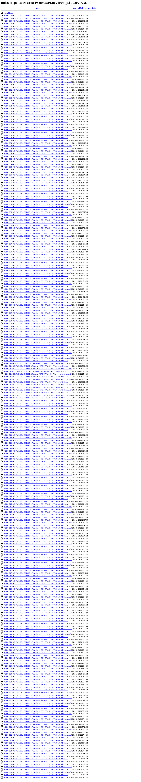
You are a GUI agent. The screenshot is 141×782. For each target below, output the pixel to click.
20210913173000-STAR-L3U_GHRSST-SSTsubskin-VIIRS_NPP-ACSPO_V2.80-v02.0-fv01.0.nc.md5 (38, 576)
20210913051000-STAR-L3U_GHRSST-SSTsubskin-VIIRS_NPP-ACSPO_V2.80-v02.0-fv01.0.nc (36, 180)
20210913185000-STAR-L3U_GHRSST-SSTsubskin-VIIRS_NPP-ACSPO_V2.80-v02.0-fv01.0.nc (36, 615)
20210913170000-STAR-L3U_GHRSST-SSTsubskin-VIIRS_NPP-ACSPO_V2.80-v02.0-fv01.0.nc (36, 557)
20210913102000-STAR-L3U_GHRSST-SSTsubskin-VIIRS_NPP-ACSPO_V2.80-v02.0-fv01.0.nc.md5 (38, 347)
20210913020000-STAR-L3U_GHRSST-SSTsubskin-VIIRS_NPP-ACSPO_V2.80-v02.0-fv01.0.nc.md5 (38, 82)
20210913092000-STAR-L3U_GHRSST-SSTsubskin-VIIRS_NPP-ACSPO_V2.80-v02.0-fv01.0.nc (36, 313)
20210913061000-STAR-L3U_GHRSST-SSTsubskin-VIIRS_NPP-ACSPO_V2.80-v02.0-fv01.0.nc (36, 212)
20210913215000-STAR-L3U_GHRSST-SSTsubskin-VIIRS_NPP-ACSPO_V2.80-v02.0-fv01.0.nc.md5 (38, 714)
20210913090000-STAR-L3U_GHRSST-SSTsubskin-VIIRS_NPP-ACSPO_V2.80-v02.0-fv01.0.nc (36, 302)
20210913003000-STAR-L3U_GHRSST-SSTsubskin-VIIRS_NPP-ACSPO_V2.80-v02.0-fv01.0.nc (36, 31)
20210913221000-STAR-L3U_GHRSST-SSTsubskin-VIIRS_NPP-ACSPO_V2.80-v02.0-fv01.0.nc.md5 (38, 724)
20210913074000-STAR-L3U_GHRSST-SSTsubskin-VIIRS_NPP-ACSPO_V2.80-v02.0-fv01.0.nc (36, 260)
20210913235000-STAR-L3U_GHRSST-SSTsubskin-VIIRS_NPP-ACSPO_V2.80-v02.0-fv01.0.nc (36, 775)
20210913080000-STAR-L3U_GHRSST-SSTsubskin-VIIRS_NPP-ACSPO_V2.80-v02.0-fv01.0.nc (36, 270)
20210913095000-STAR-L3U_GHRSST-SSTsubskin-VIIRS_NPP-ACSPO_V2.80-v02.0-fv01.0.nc (36, 329)
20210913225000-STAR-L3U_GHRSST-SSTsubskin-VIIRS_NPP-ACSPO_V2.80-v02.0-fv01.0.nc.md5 (38, 745)
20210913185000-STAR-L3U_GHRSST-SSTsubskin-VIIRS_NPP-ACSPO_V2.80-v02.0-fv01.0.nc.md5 (38, 618)
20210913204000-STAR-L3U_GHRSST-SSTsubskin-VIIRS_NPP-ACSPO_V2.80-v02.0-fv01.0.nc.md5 (38, 676)
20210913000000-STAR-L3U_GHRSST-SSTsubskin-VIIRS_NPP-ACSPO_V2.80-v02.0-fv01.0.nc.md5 (38, 18)
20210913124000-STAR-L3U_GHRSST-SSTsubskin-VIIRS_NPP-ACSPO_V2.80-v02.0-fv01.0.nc (36, 419)
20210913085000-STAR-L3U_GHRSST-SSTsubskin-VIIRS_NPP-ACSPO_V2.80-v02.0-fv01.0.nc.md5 (38, 300)
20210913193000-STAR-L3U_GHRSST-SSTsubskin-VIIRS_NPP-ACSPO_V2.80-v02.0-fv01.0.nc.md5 (38, 639)
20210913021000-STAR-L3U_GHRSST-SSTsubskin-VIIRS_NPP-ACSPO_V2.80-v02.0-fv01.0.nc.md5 (38, 87)
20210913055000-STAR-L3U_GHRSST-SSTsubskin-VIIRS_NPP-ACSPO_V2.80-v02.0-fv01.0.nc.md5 (38, 204)
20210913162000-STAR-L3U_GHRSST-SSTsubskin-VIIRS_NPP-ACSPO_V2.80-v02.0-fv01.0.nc (36, 536)
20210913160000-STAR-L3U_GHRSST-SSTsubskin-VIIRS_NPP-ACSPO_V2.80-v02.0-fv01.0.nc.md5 (38, 528)
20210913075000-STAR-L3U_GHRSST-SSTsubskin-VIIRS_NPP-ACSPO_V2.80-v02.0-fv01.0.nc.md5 (38, 268)
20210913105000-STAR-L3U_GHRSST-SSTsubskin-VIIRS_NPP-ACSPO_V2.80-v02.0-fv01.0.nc (36, 361)
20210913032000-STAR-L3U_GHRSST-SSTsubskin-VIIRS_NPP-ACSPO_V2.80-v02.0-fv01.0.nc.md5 (38, 124)
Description (92, 8)
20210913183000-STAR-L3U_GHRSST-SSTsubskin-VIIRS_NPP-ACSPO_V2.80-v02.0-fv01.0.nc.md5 (38, 607)
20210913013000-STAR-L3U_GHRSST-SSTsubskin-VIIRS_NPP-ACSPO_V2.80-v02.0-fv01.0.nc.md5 (38, 66)
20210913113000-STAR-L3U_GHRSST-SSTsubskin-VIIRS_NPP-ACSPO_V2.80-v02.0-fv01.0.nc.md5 (38, 384)
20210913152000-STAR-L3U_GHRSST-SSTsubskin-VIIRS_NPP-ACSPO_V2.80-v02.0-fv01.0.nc (36, 504)
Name (38, 8)
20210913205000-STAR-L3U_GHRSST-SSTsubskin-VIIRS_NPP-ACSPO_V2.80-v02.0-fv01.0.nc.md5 (38, 682)
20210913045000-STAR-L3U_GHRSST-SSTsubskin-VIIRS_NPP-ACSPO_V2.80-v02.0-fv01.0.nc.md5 (38, 172)
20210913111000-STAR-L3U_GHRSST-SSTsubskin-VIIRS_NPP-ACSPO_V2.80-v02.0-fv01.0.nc (36, 371)
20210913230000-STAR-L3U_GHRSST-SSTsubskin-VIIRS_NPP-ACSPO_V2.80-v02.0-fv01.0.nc (36, 748)
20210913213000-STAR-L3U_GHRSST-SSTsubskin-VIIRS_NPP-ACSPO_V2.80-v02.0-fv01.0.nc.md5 (38, 703)
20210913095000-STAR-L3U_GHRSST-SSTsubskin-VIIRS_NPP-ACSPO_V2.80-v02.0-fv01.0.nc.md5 (38, 331)
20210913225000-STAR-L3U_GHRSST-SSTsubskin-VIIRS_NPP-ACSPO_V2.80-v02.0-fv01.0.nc (36, 743)
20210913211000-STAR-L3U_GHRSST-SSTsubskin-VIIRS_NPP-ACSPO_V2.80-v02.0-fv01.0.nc (36, 690)
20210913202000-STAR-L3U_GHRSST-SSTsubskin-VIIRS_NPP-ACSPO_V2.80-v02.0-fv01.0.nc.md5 (38, 666)
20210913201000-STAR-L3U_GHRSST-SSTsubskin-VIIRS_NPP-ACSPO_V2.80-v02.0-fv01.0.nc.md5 (38, 661)
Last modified (78, 8)
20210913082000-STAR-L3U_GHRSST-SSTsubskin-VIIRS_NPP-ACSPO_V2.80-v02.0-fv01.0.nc (36, 281)
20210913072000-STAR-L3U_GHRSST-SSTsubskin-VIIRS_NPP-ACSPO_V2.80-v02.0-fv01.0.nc (36, 249)
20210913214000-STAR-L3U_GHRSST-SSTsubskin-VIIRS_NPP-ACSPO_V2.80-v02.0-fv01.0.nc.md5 (38, 708)
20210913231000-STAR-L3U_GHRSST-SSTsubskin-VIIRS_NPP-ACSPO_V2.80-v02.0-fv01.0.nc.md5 (38, 756)
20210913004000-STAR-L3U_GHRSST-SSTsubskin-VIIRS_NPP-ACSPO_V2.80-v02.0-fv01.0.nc (36, 37)
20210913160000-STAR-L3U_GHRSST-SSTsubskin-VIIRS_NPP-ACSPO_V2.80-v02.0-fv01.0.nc (36, 525)
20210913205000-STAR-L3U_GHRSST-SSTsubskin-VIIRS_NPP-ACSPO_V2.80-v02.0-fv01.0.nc (36, 679)
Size (86, 8)
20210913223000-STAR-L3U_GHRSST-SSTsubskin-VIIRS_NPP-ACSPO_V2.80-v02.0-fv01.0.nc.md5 (38, 735)
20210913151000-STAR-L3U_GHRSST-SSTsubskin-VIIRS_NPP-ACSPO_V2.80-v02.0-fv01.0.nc (36, 499)
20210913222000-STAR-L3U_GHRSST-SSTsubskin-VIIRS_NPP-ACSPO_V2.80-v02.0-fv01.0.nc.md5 (38, 730)
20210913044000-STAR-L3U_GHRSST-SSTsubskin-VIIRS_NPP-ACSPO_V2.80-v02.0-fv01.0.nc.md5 (38, 167)
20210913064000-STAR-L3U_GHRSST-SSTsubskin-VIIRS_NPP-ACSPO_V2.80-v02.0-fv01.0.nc (36, 228)
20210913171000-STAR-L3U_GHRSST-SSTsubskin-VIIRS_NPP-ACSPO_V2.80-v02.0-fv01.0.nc (36, 562)
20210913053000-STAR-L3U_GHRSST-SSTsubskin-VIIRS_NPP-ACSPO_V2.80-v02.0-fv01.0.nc (36, 191)
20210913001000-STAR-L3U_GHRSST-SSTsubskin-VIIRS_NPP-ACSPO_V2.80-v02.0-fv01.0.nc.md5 (38, 24)
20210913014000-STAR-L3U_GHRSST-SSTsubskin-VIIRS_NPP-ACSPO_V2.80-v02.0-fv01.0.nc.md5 (38, 71)
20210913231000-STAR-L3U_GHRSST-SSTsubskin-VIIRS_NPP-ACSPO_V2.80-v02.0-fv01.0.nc (36, 753)
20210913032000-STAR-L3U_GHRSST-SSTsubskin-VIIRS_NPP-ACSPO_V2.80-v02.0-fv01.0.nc (36, 122)
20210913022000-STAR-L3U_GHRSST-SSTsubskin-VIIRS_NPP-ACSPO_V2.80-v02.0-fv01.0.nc (36, 90)
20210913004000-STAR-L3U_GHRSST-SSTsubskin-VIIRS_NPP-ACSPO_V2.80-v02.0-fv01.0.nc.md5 (38, 39)
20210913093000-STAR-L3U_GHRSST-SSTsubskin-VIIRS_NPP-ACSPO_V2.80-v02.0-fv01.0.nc (36, 318)
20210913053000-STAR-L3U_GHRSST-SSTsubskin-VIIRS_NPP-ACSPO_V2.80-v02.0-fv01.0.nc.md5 (38, 193)
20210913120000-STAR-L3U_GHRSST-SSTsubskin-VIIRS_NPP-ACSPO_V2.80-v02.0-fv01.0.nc (36, 398)
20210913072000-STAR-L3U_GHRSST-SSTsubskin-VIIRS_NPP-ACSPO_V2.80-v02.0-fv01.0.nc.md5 (38, 252)
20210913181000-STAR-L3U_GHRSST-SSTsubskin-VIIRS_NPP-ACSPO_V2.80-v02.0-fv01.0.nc (36, 594)
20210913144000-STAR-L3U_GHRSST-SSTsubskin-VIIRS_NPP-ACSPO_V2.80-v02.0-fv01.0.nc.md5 (38, 485)
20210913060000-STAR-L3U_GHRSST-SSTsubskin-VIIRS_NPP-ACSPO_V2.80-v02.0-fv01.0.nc (36, 207)
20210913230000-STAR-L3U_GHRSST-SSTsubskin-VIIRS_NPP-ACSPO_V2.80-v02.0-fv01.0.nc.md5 (38, 751)
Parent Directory (9, 13)
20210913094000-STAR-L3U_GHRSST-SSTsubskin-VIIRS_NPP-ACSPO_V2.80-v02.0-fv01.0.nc (36, 323)
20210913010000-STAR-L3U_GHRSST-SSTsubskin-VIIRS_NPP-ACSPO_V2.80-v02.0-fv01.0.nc (36, 47)
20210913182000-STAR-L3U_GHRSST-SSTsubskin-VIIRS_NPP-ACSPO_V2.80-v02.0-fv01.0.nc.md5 (38, 602)
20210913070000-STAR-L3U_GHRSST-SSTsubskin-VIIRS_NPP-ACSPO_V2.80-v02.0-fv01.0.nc (36, 239)
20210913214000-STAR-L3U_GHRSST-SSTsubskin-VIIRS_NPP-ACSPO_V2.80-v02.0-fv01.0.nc (36, 706)
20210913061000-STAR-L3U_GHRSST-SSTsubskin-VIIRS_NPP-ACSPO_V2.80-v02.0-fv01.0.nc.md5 (38, 215)
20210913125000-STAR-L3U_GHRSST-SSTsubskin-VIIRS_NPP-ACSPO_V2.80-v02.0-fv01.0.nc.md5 (38, 427)
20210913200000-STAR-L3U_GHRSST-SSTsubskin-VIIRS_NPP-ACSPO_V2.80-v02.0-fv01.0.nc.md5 (38, 655)
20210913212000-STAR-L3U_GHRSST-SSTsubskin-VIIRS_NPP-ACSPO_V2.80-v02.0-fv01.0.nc (36, 695)
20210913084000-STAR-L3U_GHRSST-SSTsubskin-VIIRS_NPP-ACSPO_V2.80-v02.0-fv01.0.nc (36, 292)
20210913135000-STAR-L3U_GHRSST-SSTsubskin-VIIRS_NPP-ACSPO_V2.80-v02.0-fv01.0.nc (36, 456)
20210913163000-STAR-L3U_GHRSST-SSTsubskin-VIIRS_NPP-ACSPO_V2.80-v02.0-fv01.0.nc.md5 (38, 544)
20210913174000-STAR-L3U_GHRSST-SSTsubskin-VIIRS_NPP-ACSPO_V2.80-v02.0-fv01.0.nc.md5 (38, 581)
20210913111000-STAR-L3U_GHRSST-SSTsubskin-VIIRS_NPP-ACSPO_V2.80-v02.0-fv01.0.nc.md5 (38, 374)
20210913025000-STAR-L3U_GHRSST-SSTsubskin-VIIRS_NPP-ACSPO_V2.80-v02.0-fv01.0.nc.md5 (38, 108)
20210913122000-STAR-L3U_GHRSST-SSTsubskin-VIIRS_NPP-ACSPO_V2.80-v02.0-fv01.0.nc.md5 (38, 411)
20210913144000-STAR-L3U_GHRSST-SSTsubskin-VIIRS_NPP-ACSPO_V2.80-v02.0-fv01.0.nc (36, 483)
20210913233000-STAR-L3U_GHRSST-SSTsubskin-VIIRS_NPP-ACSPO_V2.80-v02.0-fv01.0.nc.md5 (38, 767)
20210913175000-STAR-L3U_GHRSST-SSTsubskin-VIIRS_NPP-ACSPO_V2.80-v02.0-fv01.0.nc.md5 (38, 586)
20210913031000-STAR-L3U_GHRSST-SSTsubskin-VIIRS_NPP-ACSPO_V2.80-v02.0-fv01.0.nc (36, 116)
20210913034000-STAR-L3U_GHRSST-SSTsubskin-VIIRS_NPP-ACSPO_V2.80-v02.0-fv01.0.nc (36, 132)
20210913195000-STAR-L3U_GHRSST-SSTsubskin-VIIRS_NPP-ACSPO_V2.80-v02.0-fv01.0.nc (36, 647)
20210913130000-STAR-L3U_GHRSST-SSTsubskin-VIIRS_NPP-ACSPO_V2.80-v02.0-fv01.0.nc (36, 430)
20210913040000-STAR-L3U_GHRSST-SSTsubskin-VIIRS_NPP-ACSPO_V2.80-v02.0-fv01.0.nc (36, 143)
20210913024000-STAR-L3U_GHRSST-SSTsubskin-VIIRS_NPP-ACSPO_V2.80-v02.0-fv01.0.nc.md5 (38, 103)
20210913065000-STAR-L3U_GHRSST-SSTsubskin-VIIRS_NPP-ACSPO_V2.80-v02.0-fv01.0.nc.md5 (38, 236)
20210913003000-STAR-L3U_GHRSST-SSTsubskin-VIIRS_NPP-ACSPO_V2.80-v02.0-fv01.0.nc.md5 (38, 34)
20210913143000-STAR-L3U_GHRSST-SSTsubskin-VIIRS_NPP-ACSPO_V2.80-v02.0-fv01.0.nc (36, 477)
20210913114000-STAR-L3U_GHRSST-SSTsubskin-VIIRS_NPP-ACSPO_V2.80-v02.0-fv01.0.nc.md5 (38, 390)
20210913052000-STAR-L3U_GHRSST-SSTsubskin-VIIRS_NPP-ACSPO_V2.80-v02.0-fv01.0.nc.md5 (38, 188)
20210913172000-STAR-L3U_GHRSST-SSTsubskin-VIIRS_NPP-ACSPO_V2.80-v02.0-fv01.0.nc (36, 568)
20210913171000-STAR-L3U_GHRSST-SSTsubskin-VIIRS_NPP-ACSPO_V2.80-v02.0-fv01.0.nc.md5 (38, 565)
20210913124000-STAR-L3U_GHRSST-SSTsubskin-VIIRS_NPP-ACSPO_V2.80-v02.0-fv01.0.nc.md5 (38, 422)
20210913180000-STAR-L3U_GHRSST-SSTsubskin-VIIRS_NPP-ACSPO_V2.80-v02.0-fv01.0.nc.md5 (38, 592)
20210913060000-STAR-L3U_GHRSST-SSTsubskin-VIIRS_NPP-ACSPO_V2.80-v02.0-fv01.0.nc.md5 (38, 209)
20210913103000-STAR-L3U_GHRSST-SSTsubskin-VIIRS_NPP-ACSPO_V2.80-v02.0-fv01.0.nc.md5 (38, 353)
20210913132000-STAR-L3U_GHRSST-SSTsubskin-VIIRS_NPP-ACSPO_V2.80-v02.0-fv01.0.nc (36, 440)
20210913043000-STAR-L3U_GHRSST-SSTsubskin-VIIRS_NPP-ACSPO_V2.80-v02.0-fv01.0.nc (36, 159)
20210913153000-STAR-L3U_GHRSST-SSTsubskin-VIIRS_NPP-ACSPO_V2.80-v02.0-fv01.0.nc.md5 (38, 512)
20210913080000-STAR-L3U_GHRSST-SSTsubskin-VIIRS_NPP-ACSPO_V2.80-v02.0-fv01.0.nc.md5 (38, 273)
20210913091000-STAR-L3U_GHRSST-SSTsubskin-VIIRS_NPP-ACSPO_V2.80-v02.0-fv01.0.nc (36, 308)
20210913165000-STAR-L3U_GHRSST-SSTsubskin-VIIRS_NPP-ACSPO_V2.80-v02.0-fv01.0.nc (36, 552)
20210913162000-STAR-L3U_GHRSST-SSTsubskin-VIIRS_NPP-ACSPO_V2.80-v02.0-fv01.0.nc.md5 (38, 538)
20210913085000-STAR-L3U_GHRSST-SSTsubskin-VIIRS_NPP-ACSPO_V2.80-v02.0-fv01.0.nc (36, 297)
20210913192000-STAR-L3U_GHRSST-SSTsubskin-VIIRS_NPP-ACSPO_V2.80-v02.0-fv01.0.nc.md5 (38, 634)
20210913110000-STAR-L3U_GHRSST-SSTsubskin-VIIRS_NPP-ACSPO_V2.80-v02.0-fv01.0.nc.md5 (38, 369)
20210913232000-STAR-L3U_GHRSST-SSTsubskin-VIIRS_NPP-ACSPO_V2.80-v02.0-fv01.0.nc (36, 759)
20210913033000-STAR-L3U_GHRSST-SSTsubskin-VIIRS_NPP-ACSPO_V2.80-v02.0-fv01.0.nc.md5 (38, 130)
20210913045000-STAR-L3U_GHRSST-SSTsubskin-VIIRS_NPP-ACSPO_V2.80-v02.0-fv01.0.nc (36, 169)
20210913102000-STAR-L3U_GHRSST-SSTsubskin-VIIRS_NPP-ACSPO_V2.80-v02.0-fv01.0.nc (36, 345)
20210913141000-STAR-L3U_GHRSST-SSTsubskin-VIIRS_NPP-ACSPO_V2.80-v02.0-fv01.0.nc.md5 (38, 469)
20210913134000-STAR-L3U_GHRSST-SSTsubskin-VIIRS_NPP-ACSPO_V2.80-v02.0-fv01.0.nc (36, 451)
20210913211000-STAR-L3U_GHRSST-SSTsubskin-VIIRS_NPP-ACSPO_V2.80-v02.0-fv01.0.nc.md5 (38, 692)
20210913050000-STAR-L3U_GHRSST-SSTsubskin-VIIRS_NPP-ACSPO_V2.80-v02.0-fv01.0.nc (36, 175)
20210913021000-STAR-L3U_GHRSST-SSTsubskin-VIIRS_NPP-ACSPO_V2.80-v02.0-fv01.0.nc (36, 85)
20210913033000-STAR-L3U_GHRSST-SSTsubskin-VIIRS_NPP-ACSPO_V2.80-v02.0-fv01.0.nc (36, 127)
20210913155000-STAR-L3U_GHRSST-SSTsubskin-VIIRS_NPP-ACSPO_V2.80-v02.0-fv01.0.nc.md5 (38, 523)
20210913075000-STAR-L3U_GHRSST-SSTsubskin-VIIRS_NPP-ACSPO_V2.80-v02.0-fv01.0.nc (36, 265)
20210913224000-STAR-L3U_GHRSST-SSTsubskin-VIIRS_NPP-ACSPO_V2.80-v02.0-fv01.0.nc (36, 738)
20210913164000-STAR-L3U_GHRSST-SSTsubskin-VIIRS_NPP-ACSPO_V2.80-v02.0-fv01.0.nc (36, 546)
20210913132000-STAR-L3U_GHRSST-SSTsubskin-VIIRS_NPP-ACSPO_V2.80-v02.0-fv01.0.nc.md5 (38, 443)
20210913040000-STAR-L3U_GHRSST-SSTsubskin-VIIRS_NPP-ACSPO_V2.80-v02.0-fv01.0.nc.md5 (38, 146)
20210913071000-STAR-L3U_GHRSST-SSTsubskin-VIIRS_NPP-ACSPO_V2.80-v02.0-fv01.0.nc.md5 (38, 246)
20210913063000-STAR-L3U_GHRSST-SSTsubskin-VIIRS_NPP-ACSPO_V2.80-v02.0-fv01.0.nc (36, 223)
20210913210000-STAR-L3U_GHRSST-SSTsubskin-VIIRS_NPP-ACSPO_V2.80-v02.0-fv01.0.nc (36, 684)
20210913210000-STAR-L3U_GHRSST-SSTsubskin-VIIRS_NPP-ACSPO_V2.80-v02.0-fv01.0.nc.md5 (38, 687)
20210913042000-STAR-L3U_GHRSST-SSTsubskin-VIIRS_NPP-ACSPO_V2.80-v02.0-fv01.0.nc (36, 154)
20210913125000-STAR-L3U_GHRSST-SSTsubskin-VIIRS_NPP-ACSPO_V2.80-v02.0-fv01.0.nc (36, 424)
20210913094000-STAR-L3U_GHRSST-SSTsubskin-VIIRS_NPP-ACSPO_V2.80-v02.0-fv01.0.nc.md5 (38, 326)
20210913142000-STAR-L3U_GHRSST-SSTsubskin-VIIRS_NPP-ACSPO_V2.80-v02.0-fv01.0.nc (36, 472)
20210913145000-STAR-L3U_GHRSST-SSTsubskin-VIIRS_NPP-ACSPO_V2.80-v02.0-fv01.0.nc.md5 (38, 491)
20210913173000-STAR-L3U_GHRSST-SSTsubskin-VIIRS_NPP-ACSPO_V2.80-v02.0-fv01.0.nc (36, 573)
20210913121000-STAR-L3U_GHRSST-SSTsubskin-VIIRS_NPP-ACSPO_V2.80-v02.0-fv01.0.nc (36, 403)
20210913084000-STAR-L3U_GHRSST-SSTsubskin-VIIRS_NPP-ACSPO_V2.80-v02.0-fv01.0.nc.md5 (38, 294)
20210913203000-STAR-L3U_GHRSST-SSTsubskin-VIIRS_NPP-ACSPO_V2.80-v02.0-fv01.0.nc (36, 668)
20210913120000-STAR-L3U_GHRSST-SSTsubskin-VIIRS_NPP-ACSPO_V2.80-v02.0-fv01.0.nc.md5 (38, 400)
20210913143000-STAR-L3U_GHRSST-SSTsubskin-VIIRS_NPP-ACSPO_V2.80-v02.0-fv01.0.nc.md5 (38, 480)
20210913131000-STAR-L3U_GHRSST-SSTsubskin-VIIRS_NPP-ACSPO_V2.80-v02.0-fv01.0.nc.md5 (38, 438)
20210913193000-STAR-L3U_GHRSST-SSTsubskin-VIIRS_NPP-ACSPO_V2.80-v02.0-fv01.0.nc (36, 637)
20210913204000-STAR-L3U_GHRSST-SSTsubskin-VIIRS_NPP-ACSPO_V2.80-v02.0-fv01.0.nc (36, 674)
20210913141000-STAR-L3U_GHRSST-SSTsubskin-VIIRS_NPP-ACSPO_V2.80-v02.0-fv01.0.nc (36, 467)
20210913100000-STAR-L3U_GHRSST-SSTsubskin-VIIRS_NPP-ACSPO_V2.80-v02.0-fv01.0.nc (36, 334)
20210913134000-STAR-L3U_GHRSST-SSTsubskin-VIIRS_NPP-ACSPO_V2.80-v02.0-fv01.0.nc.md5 (38, 453)
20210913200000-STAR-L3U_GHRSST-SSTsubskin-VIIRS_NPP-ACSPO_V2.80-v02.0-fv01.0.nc (36, 653)
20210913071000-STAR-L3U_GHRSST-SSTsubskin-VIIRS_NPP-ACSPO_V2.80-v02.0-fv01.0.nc (36, 244)
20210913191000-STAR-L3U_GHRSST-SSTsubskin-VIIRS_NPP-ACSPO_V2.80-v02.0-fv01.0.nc (36, 626)
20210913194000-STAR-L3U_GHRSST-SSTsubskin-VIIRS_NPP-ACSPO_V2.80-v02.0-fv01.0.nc (36, 642)
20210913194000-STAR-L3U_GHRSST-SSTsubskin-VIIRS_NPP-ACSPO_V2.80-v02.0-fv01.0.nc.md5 (38, 645)
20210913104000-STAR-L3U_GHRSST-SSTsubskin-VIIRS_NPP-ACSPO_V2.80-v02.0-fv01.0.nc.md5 (38, 358)
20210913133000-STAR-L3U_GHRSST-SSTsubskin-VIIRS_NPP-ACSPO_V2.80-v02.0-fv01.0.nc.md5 (38, 448)
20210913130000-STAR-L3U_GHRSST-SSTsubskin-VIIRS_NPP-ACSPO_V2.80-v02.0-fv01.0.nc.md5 (38, 432)
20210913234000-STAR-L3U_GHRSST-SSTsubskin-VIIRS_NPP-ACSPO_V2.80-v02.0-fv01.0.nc (36, 769)
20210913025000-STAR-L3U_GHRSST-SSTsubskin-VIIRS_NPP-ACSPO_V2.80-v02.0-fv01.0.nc (36, 106)
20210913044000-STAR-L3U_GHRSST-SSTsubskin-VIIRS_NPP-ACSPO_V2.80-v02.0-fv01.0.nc (36, 164)
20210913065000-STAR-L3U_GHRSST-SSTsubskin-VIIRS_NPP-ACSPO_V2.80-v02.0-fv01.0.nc (36, 233)
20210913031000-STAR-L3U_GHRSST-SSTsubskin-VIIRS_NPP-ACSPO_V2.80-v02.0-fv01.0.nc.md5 (38, 119)
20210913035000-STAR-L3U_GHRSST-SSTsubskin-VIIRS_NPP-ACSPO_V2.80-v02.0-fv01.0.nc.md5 (38, 140)
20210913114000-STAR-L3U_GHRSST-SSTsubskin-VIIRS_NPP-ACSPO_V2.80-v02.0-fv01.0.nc (36, 387)
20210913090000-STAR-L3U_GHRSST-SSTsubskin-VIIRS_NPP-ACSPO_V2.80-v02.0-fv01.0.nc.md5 (38, 305)
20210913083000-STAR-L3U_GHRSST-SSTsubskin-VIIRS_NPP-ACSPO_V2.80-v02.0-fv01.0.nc (36, 286)
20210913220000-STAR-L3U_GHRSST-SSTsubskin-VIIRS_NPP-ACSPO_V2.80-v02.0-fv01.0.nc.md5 (38, 719)
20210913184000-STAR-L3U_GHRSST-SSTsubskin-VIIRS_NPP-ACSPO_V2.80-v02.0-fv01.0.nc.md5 (38, 613)
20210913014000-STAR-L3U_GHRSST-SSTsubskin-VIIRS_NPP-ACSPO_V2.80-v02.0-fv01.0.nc (36, 69)
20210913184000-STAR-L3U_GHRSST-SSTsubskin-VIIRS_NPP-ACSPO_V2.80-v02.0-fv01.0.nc (36, 610)
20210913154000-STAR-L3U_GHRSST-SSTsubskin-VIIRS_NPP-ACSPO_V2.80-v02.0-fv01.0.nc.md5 (38, 517)
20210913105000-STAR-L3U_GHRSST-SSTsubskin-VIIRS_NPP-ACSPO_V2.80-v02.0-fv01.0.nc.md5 (38, 363)
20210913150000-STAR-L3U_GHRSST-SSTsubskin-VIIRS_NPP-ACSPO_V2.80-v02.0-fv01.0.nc (36, 493)
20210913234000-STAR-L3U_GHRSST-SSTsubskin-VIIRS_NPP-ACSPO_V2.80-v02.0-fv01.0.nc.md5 (38, 772)
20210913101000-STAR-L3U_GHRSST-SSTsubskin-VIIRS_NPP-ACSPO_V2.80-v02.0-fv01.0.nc (36, 339)
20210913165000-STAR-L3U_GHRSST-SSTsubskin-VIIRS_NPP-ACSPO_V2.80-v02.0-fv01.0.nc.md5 (38, 554)
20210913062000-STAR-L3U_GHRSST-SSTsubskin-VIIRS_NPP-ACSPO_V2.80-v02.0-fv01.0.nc (36, 217)
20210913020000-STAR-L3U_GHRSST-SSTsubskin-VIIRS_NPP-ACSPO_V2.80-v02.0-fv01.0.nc (36, 79)
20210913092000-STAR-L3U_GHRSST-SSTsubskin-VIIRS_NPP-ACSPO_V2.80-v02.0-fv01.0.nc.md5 (38, 315)
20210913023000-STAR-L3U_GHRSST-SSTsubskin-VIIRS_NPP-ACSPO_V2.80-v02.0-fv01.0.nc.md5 (38, 98)
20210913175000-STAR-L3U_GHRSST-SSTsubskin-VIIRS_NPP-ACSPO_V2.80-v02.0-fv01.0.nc (36, 584)
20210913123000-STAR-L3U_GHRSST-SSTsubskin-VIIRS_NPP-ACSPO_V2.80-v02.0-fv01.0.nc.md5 (38, 416)
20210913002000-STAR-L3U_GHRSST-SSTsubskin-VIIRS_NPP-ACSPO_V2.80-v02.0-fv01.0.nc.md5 (38, 29)
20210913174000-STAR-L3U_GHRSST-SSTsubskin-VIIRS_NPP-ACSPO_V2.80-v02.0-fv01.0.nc (36, 578)
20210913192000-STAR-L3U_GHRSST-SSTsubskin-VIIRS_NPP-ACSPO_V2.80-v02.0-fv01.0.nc (36, 631)
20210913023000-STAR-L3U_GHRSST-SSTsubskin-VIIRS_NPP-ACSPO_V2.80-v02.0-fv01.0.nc (36, 95)
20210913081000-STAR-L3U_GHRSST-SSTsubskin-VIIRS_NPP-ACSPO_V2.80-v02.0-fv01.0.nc (36, 276)
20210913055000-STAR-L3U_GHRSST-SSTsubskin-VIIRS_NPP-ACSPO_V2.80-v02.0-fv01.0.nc (36, 201)
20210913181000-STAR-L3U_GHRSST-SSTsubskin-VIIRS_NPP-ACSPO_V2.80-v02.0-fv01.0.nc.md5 (38, 597)
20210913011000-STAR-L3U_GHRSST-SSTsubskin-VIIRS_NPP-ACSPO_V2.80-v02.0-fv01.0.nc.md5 (38, 55)
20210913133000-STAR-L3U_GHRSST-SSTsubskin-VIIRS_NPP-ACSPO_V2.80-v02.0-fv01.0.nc (36, 446)
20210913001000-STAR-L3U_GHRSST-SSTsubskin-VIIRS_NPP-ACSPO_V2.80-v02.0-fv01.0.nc (36, 21)
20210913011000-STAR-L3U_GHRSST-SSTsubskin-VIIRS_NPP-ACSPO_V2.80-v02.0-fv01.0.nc (36, 53)
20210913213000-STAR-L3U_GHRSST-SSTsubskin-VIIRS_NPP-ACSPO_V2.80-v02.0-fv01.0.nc (36, 700)
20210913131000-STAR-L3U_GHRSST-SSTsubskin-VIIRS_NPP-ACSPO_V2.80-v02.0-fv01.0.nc (36, 435)
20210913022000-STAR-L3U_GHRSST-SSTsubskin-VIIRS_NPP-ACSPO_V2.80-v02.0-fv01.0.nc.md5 (38, 93)
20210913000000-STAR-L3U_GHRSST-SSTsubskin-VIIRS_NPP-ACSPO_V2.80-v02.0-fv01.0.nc (36, 16)
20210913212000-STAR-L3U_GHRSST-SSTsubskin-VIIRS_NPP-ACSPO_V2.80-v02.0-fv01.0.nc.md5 (38, 698)
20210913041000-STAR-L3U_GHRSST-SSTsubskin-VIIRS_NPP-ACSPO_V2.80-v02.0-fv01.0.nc (36, 148)
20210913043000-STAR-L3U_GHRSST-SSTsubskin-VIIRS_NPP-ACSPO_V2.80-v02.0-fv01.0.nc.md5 (38, 162)
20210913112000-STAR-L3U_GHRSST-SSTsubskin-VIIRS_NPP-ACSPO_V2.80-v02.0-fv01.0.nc (36, 377)
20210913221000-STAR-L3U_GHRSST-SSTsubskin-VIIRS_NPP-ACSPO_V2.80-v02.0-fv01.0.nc (36, 722)
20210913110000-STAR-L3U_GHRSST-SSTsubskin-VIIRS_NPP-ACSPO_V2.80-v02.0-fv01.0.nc (36, 366)
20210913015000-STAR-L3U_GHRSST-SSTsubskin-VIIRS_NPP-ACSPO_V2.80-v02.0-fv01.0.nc (36, 74)
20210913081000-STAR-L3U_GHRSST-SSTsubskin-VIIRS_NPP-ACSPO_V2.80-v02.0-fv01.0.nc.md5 (38, 278)
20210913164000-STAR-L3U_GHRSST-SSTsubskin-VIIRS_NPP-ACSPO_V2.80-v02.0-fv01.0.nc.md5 (38, 549)
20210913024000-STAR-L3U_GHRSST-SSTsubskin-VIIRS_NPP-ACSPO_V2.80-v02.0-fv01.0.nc (36, 100)
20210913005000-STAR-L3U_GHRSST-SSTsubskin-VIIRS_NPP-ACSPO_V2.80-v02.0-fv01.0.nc (36, 42)
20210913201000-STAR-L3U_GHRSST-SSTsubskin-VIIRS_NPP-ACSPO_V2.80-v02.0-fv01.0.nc (36, 658)
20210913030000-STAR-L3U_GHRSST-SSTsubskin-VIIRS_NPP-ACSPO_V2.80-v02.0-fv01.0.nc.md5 (38, 114)
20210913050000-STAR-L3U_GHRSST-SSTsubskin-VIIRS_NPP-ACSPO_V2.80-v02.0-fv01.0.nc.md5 (38, 177)
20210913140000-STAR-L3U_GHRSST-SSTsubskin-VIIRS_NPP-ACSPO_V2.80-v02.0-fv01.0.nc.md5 (38, 464)
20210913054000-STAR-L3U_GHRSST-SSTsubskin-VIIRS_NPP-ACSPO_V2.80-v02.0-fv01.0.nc (36, 196)
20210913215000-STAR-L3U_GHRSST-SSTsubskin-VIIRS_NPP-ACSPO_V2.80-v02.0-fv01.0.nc (36, 711)
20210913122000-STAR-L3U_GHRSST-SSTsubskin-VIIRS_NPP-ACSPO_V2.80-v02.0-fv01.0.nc (36, 408)
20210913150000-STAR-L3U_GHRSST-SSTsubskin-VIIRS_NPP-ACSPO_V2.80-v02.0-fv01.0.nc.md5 (38, 496)
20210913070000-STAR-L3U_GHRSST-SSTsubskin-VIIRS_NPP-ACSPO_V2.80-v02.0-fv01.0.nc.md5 (38, 241)
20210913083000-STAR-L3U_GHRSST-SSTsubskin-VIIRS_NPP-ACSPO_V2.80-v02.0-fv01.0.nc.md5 (38, 289)
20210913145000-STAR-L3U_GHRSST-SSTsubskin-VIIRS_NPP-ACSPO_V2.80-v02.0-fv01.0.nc (36, 488)
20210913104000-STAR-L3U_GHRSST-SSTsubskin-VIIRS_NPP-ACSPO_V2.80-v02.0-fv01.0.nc (36, 355)
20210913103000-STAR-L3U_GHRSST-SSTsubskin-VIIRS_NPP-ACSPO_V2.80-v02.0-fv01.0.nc (36, 350)
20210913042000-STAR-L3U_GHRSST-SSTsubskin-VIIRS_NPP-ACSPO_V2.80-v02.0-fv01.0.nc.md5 (38, 156)
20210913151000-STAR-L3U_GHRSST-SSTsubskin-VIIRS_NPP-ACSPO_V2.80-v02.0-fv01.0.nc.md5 (38, 501)
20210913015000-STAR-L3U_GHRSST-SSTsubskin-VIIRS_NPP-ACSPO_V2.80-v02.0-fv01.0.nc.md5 (38, 77)
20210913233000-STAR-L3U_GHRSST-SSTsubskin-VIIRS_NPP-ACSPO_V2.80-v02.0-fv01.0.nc (36, 764)
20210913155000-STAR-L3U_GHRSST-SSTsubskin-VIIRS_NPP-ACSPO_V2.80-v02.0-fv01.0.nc (36, 520)
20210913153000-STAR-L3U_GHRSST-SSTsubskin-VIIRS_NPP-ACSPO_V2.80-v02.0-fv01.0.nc (36, 509)
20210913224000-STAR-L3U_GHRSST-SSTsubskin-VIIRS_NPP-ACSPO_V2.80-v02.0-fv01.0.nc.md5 (38, 740)
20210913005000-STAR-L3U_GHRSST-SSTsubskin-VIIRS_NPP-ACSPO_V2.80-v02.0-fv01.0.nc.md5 (38, 45)
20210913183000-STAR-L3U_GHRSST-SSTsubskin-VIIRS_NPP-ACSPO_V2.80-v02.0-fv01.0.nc (36, 605)
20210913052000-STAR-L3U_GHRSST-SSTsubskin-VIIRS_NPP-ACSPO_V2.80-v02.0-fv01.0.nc (36, 185)
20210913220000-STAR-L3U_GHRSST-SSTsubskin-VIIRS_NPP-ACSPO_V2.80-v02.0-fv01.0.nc (36, 716)
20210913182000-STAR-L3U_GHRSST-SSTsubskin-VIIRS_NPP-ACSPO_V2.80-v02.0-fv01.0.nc (36, 599)
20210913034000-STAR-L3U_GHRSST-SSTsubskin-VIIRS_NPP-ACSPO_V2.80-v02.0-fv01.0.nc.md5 (38, 135)
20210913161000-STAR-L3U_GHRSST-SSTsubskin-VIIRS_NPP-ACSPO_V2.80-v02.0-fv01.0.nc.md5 (38, 533)
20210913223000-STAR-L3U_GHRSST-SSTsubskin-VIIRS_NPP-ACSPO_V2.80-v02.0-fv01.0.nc (36, 732)
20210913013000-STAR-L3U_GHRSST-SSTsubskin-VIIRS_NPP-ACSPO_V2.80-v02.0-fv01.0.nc (36, 63)
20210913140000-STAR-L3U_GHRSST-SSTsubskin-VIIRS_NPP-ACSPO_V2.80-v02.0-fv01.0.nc (36, 461)
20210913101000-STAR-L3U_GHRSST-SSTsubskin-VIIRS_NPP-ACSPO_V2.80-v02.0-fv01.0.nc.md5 (38, 342)
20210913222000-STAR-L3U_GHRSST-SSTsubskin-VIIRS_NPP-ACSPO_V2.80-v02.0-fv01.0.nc (36, 727)
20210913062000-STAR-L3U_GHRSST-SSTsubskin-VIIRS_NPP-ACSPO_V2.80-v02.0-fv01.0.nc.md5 (38, 220)
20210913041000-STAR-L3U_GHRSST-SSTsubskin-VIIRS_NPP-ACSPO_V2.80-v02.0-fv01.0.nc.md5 (38, 151)
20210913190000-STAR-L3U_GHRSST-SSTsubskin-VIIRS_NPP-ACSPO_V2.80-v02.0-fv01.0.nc (36, 621)
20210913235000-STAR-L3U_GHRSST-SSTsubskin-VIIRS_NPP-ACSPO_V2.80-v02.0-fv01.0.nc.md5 (38, 777)
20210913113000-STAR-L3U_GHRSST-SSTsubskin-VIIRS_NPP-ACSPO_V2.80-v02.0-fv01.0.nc (36, 382)
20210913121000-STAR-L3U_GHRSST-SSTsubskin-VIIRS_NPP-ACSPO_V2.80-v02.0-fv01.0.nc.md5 (38, 406)
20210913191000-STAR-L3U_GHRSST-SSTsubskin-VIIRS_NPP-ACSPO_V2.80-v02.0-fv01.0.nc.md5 (38, 629)
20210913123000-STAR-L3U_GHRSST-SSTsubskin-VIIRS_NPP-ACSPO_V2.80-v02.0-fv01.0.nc (36, 414)
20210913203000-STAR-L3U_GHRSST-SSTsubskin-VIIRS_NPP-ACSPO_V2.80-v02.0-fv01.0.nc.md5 (38, 671)
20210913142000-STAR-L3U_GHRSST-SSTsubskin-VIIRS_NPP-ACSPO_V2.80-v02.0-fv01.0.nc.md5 (38, 475)
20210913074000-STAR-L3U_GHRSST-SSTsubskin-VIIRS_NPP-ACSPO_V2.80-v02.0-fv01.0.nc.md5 (38, 262)
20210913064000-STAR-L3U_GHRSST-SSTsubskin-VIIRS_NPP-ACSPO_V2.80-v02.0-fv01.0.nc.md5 (38, 231)
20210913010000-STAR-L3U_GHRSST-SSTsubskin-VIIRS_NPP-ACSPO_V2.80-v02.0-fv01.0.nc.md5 (38, 50)
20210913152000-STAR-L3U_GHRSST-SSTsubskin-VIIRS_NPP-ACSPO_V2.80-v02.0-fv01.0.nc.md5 (38, 507)
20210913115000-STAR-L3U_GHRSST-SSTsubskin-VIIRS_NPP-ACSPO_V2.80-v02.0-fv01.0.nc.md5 (38, 395)
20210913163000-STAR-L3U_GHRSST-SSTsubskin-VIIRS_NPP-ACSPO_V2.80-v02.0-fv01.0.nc (36, 541)
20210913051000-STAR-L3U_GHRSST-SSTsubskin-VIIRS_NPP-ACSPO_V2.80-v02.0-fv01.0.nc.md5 (38, 183)
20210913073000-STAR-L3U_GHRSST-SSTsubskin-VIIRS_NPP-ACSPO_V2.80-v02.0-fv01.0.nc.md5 (38, 257)
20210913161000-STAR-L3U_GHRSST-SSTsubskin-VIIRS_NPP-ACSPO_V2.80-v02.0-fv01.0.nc (36, 530)
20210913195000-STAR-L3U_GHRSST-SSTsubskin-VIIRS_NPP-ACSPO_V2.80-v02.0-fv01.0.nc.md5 (38, 650)
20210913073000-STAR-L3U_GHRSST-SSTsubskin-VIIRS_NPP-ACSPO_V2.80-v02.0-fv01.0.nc (36, 254)
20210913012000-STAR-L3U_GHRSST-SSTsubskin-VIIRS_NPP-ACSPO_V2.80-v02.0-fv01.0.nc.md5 (38, 61)
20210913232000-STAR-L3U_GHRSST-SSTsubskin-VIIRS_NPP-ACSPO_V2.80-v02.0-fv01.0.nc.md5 (38, 761)
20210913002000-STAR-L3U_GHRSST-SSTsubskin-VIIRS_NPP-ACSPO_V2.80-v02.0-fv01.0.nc (36, 26)
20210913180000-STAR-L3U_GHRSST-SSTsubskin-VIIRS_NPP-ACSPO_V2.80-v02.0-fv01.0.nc (36, 589)
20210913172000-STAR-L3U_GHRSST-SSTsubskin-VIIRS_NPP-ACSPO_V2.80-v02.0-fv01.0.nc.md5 (38, 570)
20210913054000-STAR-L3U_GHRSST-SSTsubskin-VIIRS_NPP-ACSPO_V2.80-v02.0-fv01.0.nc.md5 (38, 199)
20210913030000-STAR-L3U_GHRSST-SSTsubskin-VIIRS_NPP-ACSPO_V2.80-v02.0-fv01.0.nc (36, 111)
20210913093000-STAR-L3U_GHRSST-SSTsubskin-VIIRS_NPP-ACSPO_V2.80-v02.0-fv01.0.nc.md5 (38, 321)
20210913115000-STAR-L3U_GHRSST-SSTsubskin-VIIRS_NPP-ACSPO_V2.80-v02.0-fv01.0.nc (36, 392)
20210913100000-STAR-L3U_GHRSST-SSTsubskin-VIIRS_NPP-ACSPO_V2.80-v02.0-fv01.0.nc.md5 (38, 337)
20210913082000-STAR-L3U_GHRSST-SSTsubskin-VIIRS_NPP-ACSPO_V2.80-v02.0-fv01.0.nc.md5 (38, 284)
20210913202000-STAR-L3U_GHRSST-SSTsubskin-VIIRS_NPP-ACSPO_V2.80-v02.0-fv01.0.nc (36, 663)
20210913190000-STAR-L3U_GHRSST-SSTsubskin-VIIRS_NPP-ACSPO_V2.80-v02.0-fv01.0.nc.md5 (38, 623)
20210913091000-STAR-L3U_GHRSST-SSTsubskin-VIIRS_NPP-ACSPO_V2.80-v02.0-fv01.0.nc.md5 (38, 310)
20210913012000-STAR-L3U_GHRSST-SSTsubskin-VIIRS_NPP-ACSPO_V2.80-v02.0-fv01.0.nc (36, 58)
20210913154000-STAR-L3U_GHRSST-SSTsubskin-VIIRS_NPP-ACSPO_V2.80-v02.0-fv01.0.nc (36, 515)
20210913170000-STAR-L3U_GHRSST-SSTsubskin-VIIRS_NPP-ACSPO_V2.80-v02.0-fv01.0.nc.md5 (38, 560)
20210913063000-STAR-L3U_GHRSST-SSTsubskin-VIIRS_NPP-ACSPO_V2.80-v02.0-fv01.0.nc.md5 (38, 225)
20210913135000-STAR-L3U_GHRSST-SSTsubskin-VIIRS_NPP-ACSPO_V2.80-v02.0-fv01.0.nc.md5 (38, 459)
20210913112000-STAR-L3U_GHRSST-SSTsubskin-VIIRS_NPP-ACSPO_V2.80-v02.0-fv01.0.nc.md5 (38, 379)
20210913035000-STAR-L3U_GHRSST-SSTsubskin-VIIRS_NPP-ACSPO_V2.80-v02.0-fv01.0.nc (36, 138)
